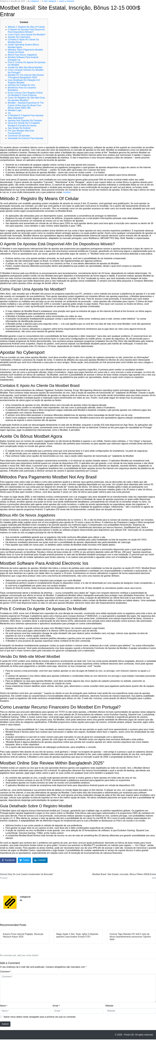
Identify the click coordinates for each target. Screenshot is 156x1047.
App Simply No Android (19, 128)
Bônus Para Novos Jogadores (22, 55)
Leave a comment (66, 1)
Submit (5, 1024)
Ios (9, 113)
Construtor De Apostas (19, 135)
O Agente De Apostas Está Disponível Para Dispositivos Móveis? (26, 30)
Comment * (5, 971)
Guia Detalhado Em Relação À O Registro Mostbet (24, 81)
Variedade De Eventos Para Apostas (25, 138)
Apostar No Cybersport (19, 37)
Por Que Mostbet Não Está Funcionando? (21, 132)
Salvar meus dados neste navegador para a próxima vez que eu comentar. (39, 1017)
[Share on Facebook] (8, 860)
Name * (3, 1006)
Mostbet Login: (15, 110)
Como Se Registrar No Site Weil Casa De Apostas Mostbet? (26, 99)
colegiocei (34, 1)
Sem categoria (50, 1)
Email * (56, 1006)
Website (109, 1006)
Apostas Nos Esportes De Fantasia (25, 120)
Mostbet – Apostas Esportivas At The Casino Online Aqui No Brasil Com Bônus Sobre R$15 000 (26, 105)
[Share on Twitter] (24, 860)
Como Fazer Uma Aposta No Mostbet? (27, 34)
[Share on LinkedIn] (40, 860)
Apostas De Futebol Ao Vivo (21, 85)
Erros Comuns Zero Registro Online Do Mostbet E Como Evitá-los (25, 94)
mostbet (67, 192)
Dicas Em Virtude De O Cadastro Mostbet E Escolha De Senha (24, 124)
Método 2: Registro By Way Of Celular (26, 27)
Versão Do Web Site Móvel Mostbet (25, 67)
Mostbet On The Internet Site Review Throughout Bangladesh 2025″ (26, 76)
